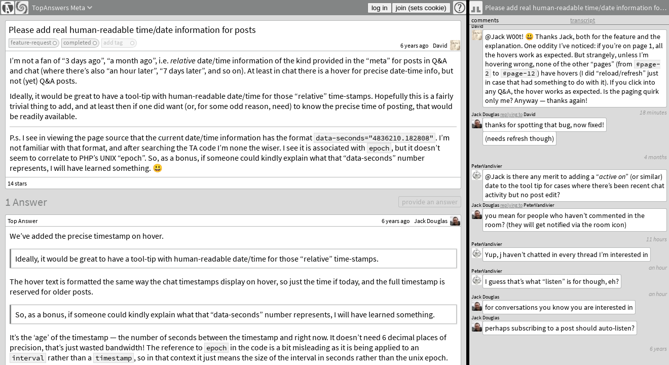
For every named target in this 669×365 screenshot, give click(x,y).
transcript (582, 20)
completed (77, 42)
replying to (511, 205)
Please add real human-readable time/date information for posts (132, 29)
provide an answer (430, 201)
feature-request (31, 42)
